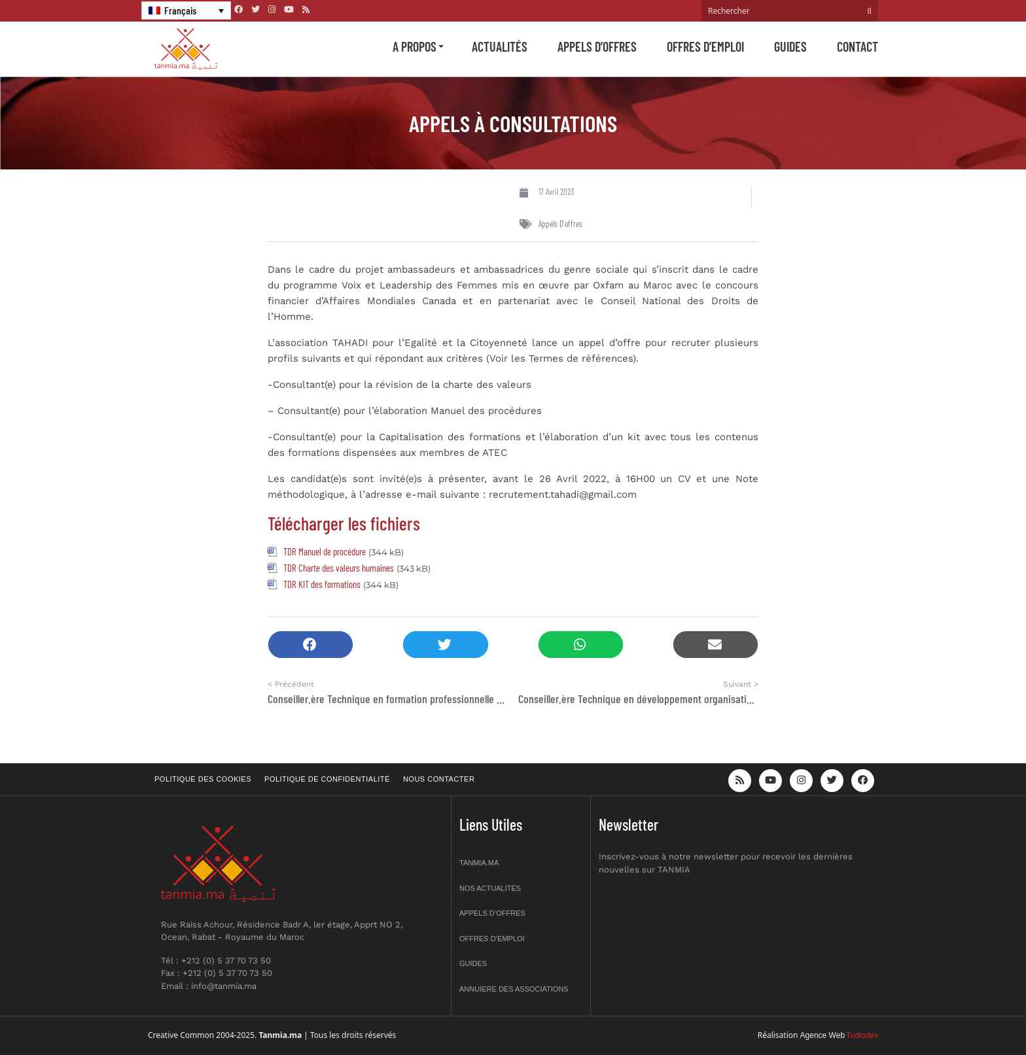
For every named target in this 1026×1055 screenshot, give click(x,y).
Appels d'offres (560, 223)
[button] (310, 645)
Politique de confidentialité (327, 779)
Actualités (499, 46)
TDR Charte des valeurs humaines (338, 568)
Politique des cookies (202, 779)
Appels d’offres (597, 46)
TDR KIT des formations (322, 584)
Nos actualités (490, 888)
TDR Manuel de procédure (324, 551)
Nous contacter (438, 779)
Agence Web (822, 1035)
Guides (790, 46)
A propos (414, 46)
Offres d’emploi (705, 46)
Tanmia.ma (479, 863)
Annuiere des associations (514, 989)
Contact (857, 46)
